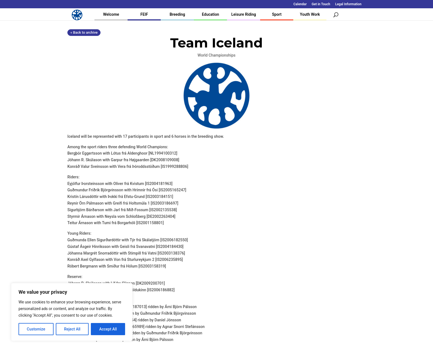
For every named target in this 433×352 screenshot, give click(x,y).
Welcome (111, 14)
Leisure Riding (243, 14)
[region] (72, 312)
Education (210, 14)
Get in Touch (321, 4)
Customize (36, 329)
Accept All (108, 329)
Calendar (300, 4)
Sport (276, 14)
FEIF (144, 14)
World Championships (216, 55)
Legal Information (348, 4)
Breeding (177, 14)
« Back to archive (83, 32)
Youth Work (310, 14)
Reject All (72, 329)
